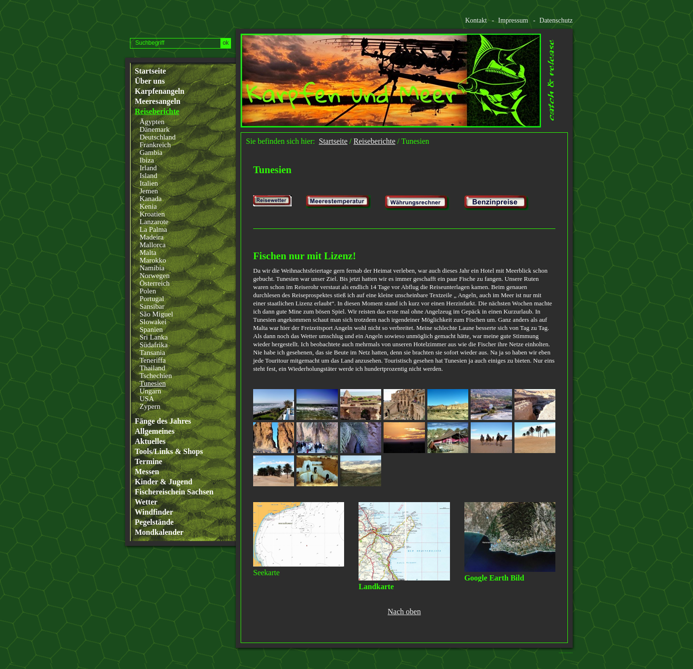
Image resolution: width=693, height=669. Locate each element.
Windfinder (154, 512)
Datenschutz (556, 20)
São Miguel (156, 314)
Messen (147, 472)
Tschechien (156, 375)
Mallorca (153, 245)
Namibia (152, 268)
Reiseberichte (157, 111)
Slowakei (153, 322)
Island (148, 175)
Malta (148, 252)
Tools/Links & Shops (169, 451)
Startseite (150, 71)
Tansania (152, 352)
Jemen (149, 191)
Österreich (154, 283)
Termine (148, 462)
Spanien (151, 329)
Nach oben (404, 612)
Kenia (148, 206)
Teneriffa (153, 360)
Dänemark (154, 129)
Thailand (152, 368)
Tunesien (153, 383)
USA (147, 399)
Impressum (513, 20)
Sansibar (152, 306)
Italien (149, 183)
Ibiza (147, 160)
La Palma (153, 229)
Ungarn (150, 391)
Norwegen (154, 275)
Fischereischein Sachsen (174, 492)
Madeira (152, 237)
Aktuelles (150, 441)
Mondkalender (159, 532)
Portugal (152, 299)
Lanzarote (154, 222)
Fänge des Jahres (163, 421)
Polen (148, 291)
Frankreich (155, 145)
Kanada (151, 198)
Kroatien (152, 214)
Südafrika (153, 345)
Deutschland (158, 137)
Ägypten (152, 122)
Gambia (151, 152)
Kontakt (476, 20)
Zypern (150, 406)
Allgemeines (155, 431)
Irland (148, 168)
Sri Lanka (154, 337)
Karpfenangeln (159, 91)
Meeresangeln (157, 101)
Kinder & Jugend (163, 482)
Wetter (146, 502)
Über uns (150, 81)
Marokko (153, 260)
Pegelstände (154, 522)
